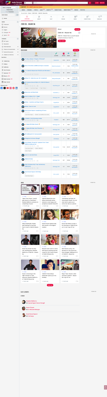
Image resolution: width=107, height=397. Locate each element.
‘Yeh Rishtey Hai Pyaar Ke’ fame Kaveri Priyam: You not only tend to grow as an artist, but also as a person (69, 201)
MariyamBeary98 (56, 78)
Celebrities (5, 61)
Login (96, 2)
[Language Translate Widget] (9, 8)
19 (37, 98)
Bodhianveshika (75, 65)
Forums (4, 38)
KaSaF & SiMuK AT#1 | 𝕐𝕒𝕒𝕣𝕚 (32, 96)
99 (37, 120)
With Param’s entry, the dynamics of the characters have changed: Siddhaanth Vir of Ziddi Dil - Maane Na (70, 251)
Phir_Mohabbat (56, 72)
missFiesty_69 (56, 85)
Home (4, 18)
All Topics (5, 41)
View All (76, 50)
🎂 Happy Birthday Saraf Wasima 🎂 (34, 128)
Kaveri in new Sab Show (31, 155)
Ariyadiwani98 (74, 79)
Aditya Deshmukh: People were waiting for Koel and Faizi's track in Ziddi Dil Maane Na (30, 226)
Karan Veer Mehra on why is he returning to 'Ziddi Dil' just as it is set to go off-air (69, 225)
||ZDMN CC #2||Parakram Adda (33, 118)
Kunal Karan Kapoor (34, 88)
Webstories (67, 10)
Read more (62, 41)
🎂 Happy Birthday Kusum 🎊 (32, 124)
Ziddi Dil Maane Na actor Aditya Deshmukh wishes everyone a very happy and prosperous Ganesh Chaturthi (50, 201)
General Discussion (7, 52)
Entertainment (6, 47)
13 (37, 168)
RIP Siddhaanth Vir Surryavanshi (33, 134)
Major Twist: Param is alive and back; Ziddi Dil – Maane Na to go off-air (69, 275)
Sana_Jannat (56, 134)
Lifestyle (4, 32)
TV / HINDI (24, 196)
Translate (10, 11)
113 (37, 146)
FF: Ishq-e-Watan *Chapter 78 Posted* (35, 59)
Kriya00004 (56, 102)
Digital (4, 30)
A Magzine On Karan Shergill (32, 138)
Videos (4, 64)
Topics (36, 10)
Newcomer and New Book (31, 92)
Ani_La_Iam (74, 86)
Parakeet (56, 119)
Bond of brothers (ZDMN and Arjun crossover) (37, 65)
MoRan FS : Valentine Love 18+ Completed (36, 78)
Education (5, 44)
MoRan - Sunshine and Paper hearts (34, 102)
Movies (4, 27)
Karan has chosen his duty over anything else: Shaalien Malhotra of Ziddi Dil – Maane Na (30, 251)
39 (37, 85)
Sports (4, 35)
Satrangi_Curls (56, 97)
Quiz (41, 10)
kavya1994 (74, 98)
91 (37, 160)
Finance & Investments (8, 49)
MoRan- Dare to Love (30, 106)
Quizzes (4, 73)
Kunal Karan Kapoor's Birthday (33, 171)
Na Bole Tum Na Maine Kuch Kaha (42, 114)
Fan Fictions (5, 70)
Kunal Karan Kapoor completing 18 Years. (36, 110)
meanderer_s (56, 92)
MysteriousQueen (56, 66)
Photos (82, 10)
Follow (77, 29)
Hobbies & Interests (7, 55)
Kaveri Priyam (28, 150)
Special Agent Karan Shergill (36, 303)
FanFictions (58, 10)
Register (102, 2)
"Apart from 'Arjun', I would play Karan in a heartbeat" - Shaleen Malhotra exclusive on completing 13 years (30, 201)
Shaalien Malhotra (31, 301)
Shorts (4, 76)
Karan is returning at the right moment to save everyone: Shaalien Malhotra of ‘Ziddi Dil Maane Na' (29, 276)
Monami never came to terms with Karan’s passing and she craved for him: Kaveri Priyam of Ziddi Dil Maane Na (50, 251)
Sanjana (26, 88)
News (3, 22)
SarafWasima (74, 73)
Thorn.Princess (74, 120)
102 (37, 60)
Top (105, 387)
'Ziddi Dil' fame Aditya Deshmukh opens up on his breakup (49, 275)
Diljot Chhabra (43, 88)
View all (50, 285)
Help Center (5, 82)
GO (90, 2)
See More (3, 57)
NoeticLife (56, 60)
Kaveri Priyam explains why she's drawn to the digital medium (49, 225)
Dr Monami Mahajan (34, 309)
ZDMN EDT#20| (29, 159)
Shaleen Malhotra (38, 148)
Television (5, 24)
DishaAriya (56, 138)
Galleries (4, 67)
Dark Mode (10, 15)
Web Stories (5, 79)
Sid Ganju (31, 316)
